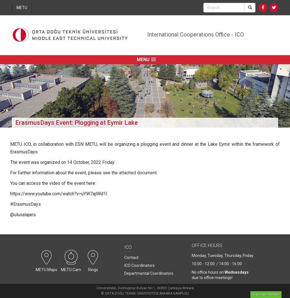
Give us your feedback (266, 294)
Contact (131, 257)
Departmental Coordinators (148, 273)
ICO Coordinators (139, 265)
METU (21, 7)
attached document (138, 172)
